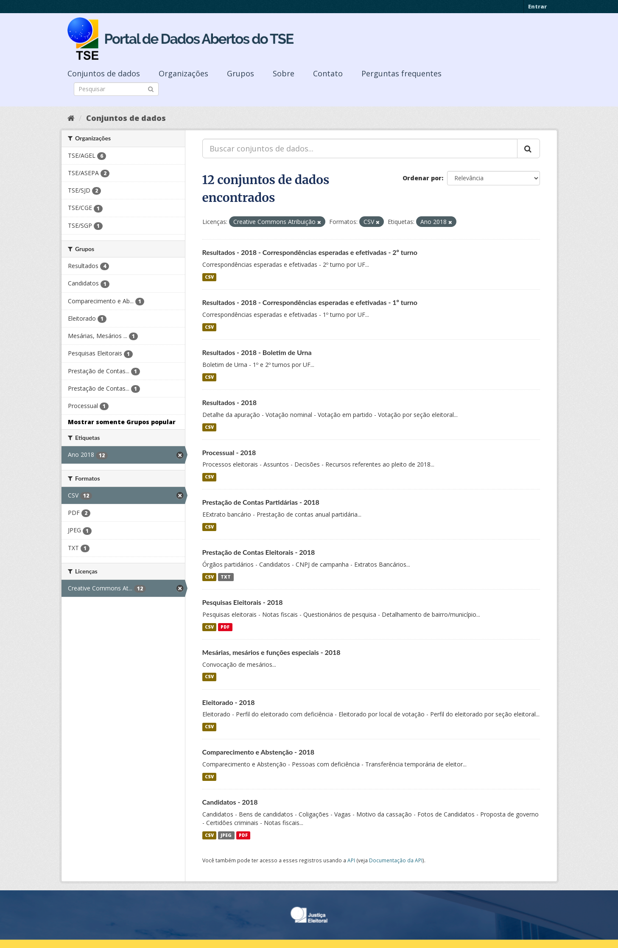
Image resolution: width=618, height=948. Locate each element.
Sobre (283, 73)
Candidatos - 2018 (230, 802)
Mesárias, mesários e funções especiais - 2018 (271, 652)
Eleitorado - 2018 (228, 702)
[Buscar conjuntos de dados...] (359, 148)
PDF (225, 627)
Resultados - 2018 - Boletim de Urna (257, 352)
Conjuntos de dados (103, 73)
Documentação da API (395, 860)
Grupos (240, 73)
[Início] (71, 118)
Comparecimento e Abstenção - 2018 (258, 752)
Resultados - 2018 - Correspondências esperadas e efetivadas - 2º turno (310, 252)
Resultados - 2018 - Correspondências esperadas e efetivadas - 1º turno (310, 302)
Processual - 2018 (229, 452)
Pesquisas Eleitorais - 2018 (242, 602)
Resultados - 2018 (229, 402)
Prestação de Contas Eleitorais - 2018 (258, 552)
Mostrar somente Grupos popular (122, 422)
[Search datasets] (116, 89)
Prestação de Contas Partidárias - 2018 (260, 502)
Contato (328, 73)
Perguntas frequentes (401, 73)
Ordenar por (422, 178)
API (351, 860)
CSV (209, 277)
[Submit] (150, 88)
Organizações (183, 73)
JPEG (226, 835)
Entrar (537, 6)
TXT (226, 577)
